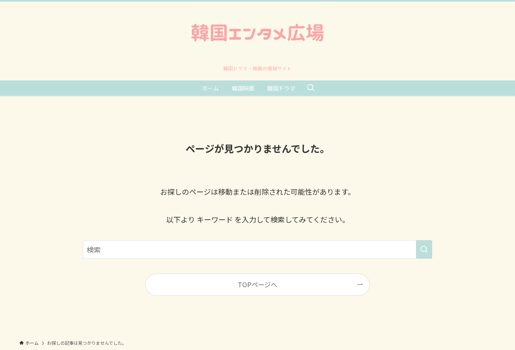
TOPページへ (257, 284)
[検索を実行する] (424, 249)
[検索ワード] (257, 249)
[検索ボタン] (310, 88)
